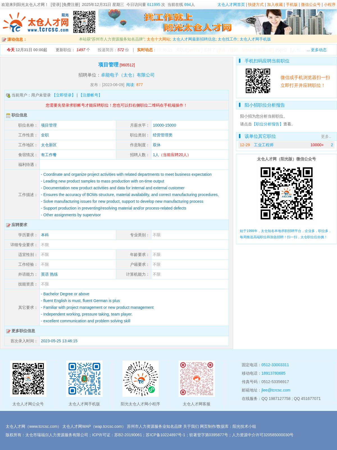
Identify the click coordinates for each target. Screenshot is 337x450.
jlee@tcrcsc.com (275, 390)
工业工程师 (264, 145)
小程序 (330, 4)
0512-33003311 (275, 365)
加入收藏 (275, 4)
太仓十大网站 (158, 39)
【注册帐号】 (90, 95)
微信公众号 (311, 4)
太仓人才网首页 (231, 4)
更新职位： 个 (73, 50)
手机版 (292, 4)
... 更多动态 (317, 50)
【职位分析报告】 (267, 124)
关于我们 (191, 426)
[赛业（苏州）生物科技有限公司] (245, 50)
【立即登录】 (64, 95)
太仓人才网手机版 (255, 39)
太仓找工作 (227, 39)
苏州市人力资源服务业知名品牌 (154, 426)
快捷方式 (256, 4)
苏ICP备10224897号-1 (165, 435)
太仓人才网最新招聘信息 (194, 39)
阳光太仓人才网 (31, 4)
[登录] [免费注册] (65, 4)
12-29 (245, 145)
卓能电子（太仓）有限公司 (128, 75)
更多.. (326, 136)
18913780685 (273, 373)
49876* (195, 50)
